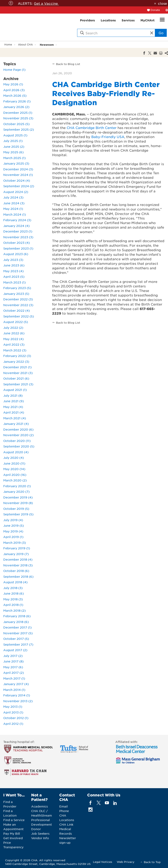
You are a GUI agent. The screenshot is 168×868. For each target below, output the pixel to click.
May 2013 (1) (12, 706)
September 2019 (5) (18, 514)
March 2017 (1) (14, 678)
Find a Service (14, 820)
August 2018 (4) (15, 582)
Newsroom (47, 44)
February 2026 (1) (17, 101)
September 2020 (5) (18, 446)
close (162, 3)
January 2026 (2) (16, 107)
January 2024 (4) (16, 226)
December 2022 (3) (18, 299)
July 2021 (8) (13, 395)
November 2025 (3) (18, 118)
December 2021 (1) (17, 367)
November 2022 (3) (18, 305)
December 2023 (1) (17, 231)
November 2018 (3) (18, 565)
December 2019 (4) (18, 497)
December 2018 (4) (17, 559)
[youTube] (107, 802)
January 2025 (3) (16, 163)
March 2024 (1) (14, 214)
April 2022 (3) (13, 344)
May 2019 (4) (13, 531)
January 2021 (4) (16, 423)
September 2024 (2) (18, 186)
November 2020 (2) (18, 435)
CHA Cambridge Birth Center (92, 127)
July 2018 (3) (13, 588)
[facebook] (90, 802)
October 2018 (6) (16, 571)
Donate (155, 10)
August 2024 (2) (15, 192)
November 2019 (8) (18, 503)
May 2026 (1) (13, 84)
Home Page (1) (14, 69)
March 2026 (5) (14, 95)
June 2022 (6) (13, 333)
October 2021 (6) (16, 378)
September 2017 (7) (18, 644)
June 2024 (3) (13, 203)
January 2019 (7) (16, 554)
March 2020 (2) (15, 480)
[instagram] (90, 809)
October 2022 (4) (16, 310)
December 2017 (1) (17, 627)
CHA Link (66, 824)
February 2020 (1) (17, 486)
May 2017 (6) (13, 667)
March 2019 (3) (14, 542)
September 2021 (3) (18, 384)
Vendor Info (40, 838)
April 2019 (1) (13, 537)
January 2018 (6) (16, 622)
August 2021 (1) (15, 390)
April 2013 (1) (13, 712)
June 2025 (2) (13, 146)
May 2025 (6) (13, 152)
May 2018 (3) (13, 599)
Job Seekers (40, 833)
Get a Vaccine (46, 3)
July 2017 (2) (13, 656)
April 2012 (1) (13, 723)
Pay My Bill (11, 833)
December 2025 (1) (17, 112)
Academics (39, 806)
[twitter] (98, 802)
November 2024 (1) (18, 175)
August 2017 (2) (15, 650)
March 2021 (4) (14, 418)
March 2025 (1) (14, 158)
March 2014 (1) (14, 689)
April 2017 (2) (13, 672)
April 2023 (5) (13, 276)
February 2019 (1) (16, 548)
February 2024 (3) (17, 220)
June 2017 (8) (13, 661)
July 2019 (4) (13, 520)
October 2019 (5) (16, 508)
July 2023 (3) (13, 259)
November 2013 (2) (18, 701)
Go (161, 33)
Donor (36, 829)
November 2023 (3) (18, 237)
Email (63, 806)
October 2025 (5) (16, 124)
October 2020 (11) (17, 441)
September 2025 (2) (18, 129)
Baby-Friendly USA (107, 137)
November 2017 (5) (18, 633)
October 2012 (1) (15, 718)
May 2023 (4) (13, 271)
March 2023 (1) (14, 282)
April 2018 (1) (13, 605)
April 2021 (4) (13, 412)
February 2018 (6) (17, 616)
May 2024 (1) (13, 208)
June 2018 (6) (13, 593)
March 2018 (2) (14, 610)
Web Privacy (125, 861)
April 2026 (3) (14, 90)
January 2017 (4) (16, 684)
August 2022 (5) (15, 322)
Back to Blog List (68, 64)
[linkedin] (115, 802)
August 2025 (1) (15, 135)
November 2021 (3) (18, 373)
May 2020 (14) (14, 469)
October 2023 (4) (16, 242)
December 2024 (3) (18, 169)
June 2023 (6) (13, 265)
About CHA (25, 44)
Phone (64, 811)
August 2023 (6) (15, 254)
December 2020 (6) (18, 429)
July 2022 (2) (13, 327)
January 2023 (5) (16, 293)
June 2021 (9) (13, 401)
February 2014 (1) (16, 695)
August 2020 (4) (16, 452)
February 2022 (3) (17, 356)
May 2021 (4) (13, 407)
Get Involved (13, 838)
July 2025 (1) (13, 141)
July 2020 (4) (13, 457)
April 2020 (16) (14, 474)
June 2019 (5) (13, 525)
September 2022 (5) (18, 316)
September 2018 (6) (18, 576)
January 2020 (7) (16, 491)
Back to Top (152, 862)
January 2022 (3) (16, 361)
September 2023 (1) (18, 248)
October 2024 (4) (16, 180)
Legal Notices (102, 861)
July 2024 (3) (13, 197)
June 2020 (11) (14, 463)
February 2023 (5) (17, 288)
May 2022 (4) (13, 339)
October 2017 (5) (16, 638)
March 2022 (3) (14, 350)
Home (8, 44)
